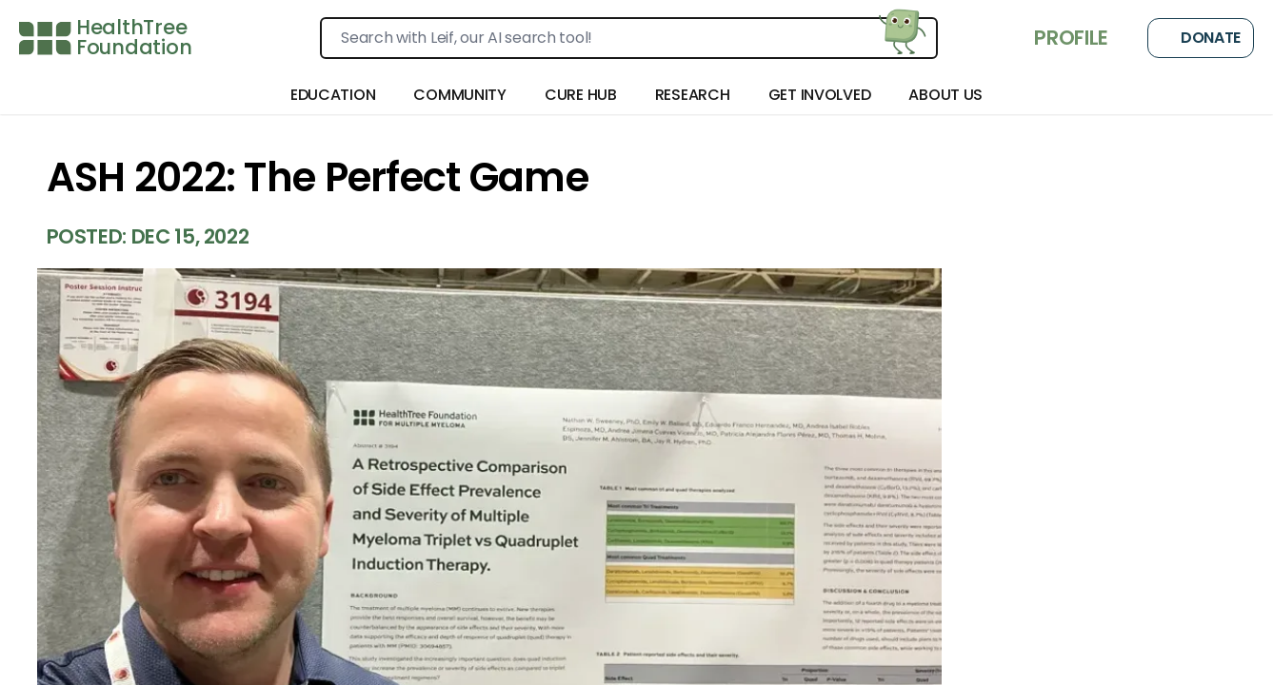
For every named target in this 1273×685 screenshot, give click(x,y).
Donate (1201, 38)
